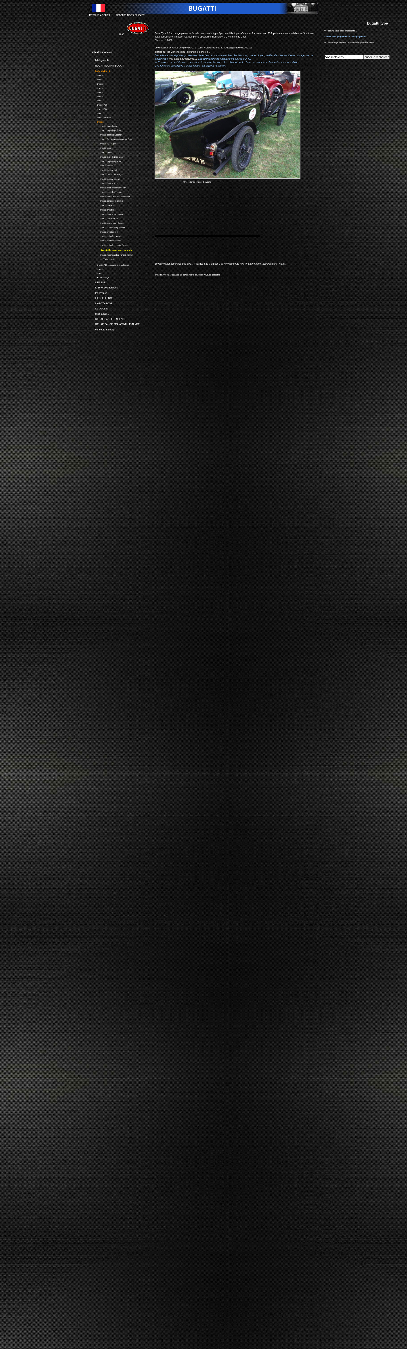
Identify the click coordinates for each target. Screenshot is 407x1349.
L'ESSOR (99, 282)
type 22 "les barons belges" (108, 174)
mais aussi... (100, 313)
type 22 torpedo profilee (106, 130)
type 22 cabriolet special (106, 240)
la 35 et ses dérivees (105, 287)
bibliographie (100, 60)
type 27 (97, 273)
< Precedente (189, 182)
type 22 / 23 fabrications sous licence (110, 264)
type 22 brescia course (106, 178)
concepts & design (103, 329)
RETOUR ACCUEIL (100, 15)
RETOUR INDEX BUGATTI (130, 15)
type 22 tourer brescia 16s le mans (111, 196)
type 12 (97, 83)
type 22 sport (101, 147)
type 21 (97, 113)
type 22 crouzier (103, 209)
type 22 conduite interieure (107, 200)
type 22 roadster (103, 205)
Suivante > (208, 182)
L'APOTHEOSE (102, 303)
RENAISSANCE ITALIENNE (109, 318)
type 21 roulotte (101, 117)
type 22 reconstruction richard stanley (112, 254)
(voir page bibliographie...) (182, 58)
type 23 (97, 268)
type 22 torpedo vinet (105, 125)
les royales (99, 292)
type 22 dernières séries (106, 218)
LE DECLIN (100, 308)
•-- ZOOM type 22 (103, 259)
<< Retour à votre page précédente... (340, 31)
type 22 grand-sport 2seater (108, 222)
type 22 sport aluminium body (109, 187)
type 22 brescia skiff (104, 169)
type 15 (97, 96)
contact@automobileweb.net (238, 47)
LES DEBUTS (101, 70)
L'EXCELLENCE (102, 297)
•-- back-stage (100, 277)
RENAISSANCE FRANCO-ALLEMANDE (116, 324)
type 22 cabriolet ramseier (107, 236)
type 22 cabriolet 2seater (107, 134)
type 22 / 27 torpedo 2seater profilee (112, 138)
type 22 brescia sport (105, 183)
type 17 (97, 100)
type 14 (97, 92)
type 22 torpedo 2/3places (107, 156)
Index (198, 182)
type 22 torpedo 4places (106, 161)
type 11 (97, 79)
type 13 (97, 87)
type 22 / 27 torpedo (104, 143)
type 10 (97, 75)
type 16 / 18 (99, 104)
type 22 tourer (102, 152)
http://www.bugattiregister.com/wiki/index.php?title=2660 (348, 42)
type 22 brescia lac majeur (107, 213)
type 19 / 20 (99, 108)
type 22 (97, 121)
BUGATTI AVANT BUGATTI (108, 65)
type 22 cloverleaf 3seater (107, 191)
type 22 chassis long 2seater (108, 227)
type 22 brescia (102, 165)
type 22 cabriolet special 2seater (110, 244)
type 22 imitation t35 (105, 231)
